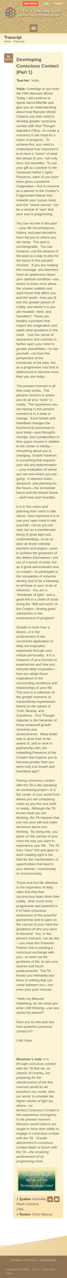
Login (46, 3)
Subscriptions (30, 3)
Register (58, 3)
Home (7, 41)
